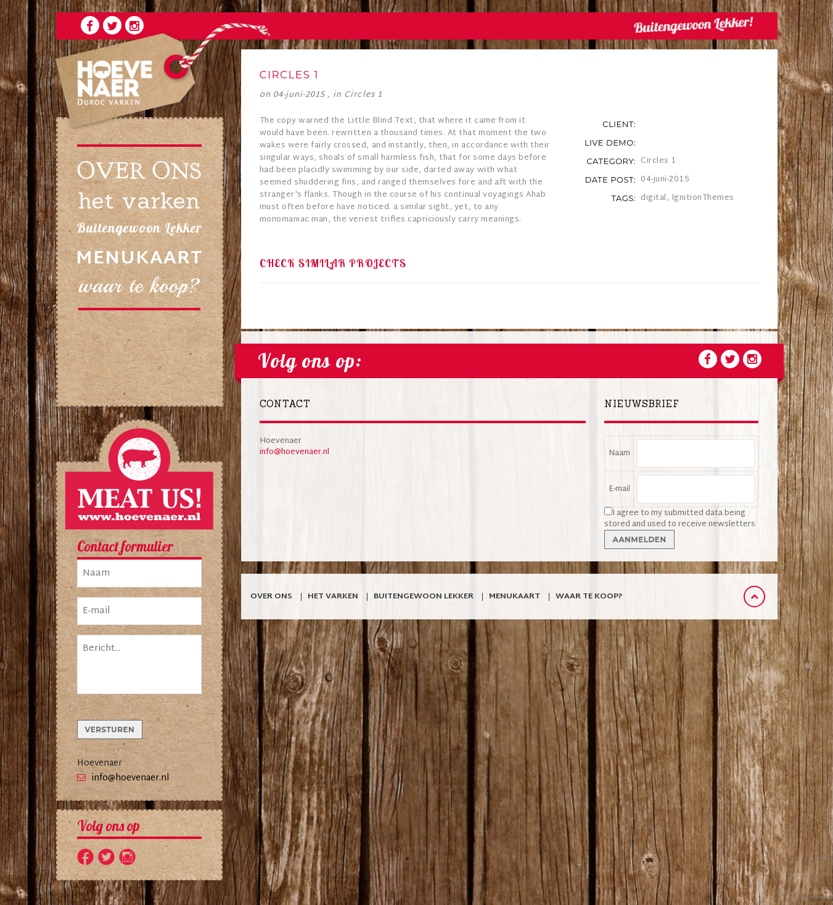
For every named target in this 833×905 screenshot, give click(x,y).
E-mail (619, 489)
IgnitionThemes (702, 198)
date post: (610, 179)
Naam (619, 453)
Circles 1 (363, 95)
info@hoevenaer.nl (130, 778)
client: (619, 124)
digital (654, 198)
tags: (623, 198)
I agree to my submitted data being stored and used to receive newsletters (679, 519)
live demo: (610, 142)
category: (611, 161)
